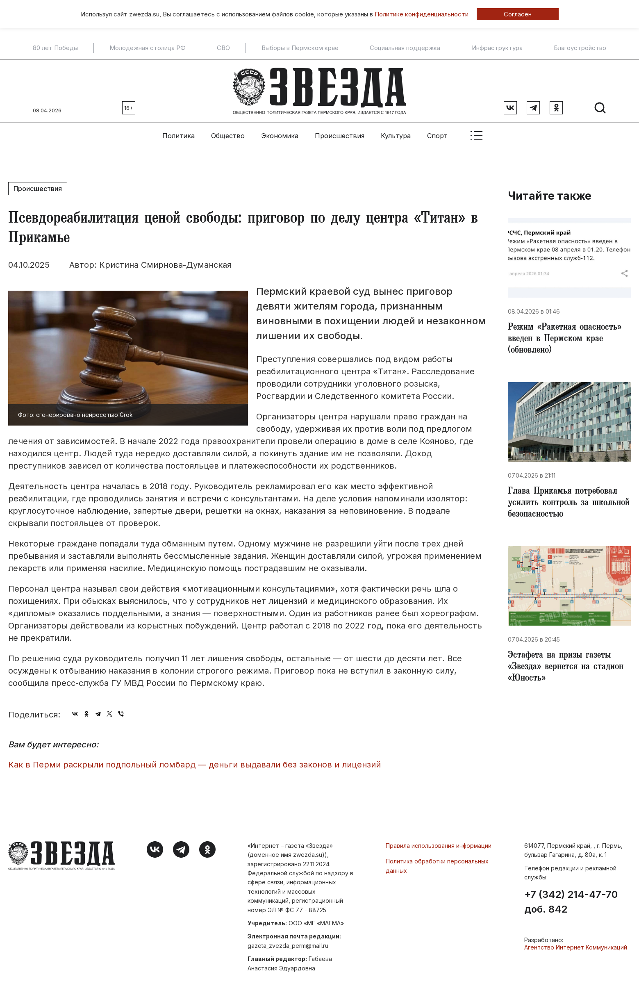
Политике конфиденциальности (421, 14)
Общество (228, 136)
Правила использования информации (438, 845)
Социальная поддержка (405, 48)
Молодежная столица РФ (147, 48)
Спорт (437, 136)
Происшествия (339, 136)
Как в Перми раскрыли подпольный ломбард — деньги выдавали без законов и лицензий (194, 765)
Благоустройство (580, 48)
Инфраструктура (497, 48)
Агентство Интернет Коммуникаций (575, 947)
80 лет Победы (55, 48)
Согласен (518, 14)
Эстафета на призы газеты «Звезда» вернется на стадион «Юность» (565, 667)
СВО (223, 48)
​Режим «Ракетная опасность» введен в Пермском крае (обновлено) (564, 339)
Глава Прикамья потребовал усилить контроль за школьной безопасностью (569, 503)
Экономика (279, 136)
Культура (396, 136)
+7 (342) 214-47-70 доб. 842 (571, 902)
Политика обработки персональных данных (437, 866)
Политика (178, 136)
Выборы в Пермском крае (300, 48)
